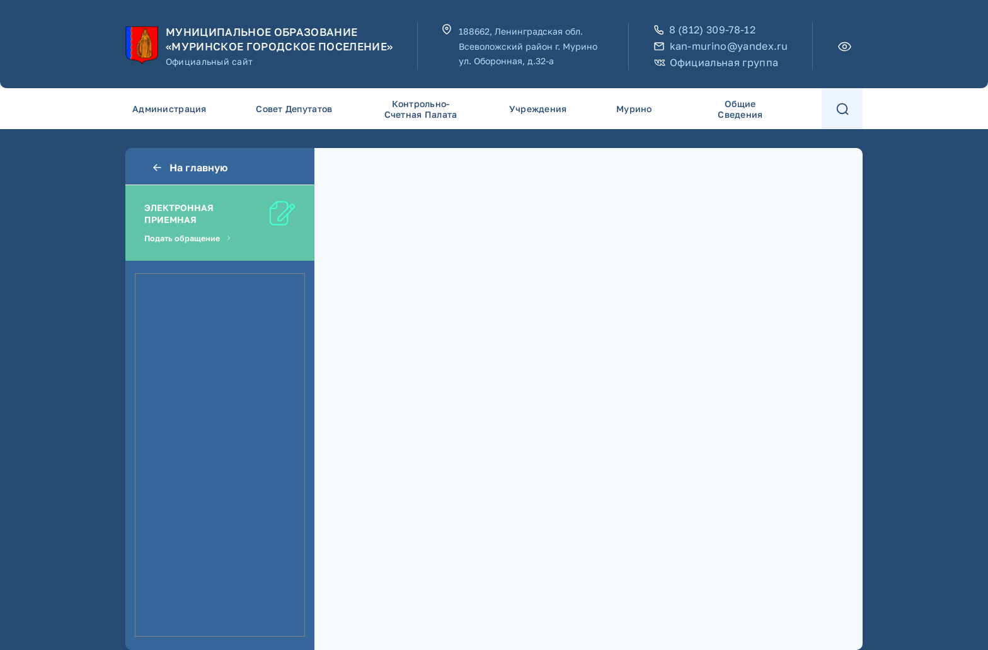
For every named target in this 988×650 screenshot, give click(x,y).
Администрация (169, 108)
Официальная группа (716, 63)
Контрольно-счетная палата (420, 109)
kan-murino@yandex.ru (721, 46)
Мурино (634, 108)
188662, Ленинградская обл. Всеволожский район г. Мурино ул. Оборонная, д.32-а (528, 46)
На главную (189, 167)
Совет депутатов (294, 108)
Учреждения (538, 108)
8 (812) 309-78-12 (704, 30)
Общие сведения (740, 109)
